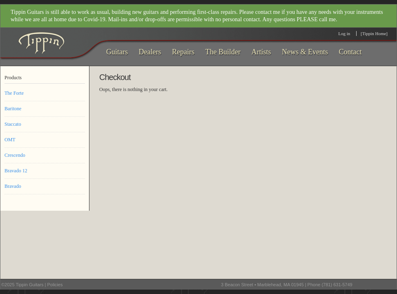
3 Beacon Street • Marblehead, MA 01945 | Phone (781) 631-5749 (286, 284)
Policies (54, 284)
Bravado (12, 186)
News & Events (305, 52)
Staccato (12, 124)
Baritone (12, 108)
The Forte (14, 93)
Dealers (150, 52)
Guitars (117, 52)
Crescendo (14, 155)
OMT (10, 140)
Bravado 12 (15, 171)
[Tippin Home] (374, 33)
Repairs (183, 52)
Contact (350, 52)
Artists (261, 52)
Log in (344, 33)
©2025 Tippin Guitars (22, 284)
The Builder (222, 52)
